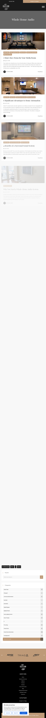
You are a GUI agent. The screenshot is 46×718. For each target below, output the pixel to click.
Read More (40, 71)
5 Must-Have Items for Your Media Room (19, 58)
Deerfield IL (6, 603)
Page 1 (12, 566)
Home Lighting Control (14, 52)
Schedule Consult (23, 692)
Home (23, 677)
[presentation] (2, 655)
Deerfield (5, 600)
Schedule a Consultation (34, 1)
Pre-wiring (6, 624)
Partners (23, 682)
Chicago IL (6, 593)
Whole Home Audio (7, 54)
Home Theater (6, 617)
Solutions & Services (23, 679)
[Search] (41, 577)
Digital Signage (7, 607)
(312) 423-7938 (11, 1)
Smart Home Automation (32, 52)
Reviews (23, 684)
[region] (15, 709)
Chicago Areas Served (23, 690)
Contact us (23, 694)
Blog (23, 688)
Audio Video (6, 52)
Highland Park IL (7, 610)
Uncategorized (6, 635)
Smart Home (22, 52)
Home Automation (23, 686)
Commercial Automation (8, 596)
